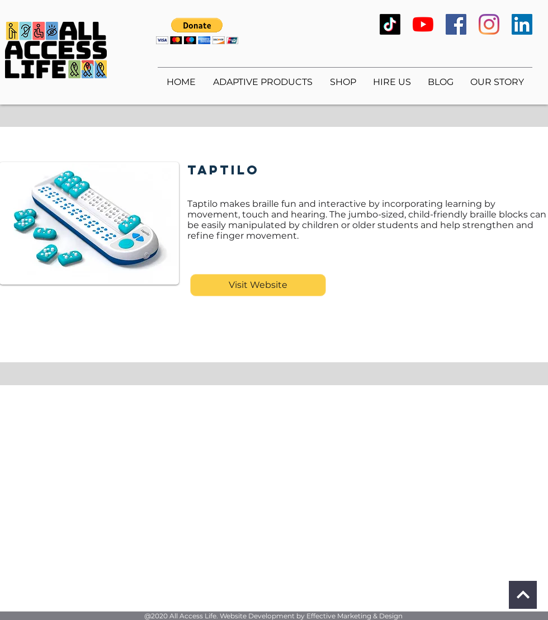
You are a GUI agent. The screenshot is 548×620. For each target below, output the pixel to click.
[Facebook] (456, 24)
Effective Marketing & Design (354, 616)
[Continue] (523, 595)
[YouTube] (423, 24)
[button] (197, 31)
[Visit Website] (258, 285)
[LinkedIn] (522, 24)
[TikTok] (390, 24)
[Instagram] (489, 24)
